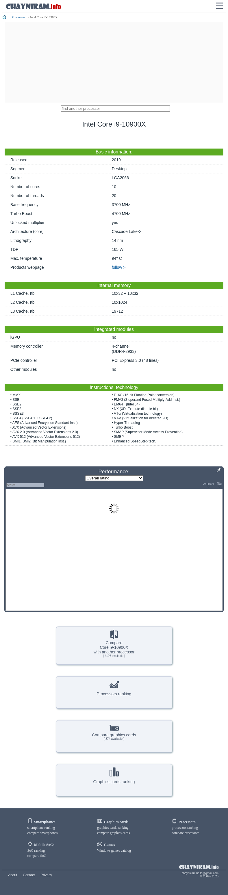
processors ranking (185, 828)
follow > (119, 267)
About (12, 875)
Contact (29, 875)
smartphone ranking (41, 828)
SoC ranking (36, 850)
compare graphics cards (113, 833)
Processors (18, 17)
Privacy (46, 875)
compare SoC (36, 856)
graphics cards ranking (113, 828)
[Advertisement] (114, 62)
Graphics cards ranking (114, 775)
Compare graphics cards (114, 731)
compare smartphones (42, 833)
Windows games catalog (114, 850)
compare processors (185, 833)
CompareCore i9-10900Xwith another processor (114, 643)
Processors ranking (114, 687)
